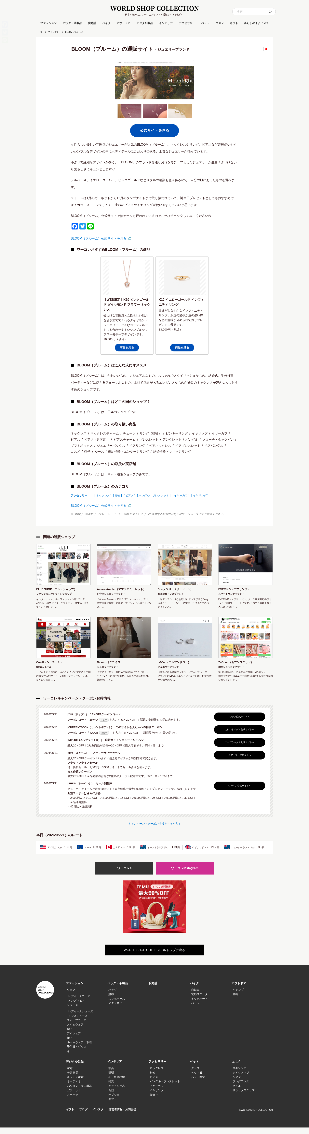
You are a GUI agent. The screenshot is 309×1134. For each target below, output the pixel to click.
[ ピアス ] (129, 495)
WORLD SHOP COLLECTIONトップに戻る (154, 956)
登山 (235, 1000)
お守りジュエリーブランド (111, 599)
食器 (111, 1096)
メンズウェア (76, 1007)
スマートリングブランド (231, 594)
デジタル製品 (144, 23)
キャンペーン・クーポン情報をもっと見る (154, 829)
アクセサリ (115, 1009)
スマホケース (116, 1005)
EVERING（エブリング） (236, 589)
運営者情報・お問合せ (125, 1116)
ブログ (84, 1116)
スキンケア (239, 1074)
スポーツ (72, 1101)
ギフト (234, 23)
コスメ (220, 23)
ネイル (237, 1092)
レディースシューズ (80, 1017)
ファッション (48, 23)
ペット (205, 23)
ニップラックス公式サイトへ (238, 748)
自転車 (195, 996)
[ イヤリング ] (199, 495)
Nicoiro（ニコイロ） (112, 668)
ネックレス (157, 1074)
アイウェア (74, 1039)
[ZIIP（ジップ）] (79, 720)
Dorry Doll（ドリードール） (178, 589)
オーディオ (74, 1088)
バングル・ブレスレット (165, 1088)
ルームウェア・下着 (79, 1048)
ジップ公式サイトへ (238, 723)
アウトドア (123, 23)
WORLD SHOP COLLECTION (154, 8)
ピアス (154, 1083)
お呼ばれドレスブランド (171, 594)
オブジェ (113, 1101)
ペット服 (196, 1079)
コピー (104, 726)
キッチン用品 (116, 1092)
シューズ (72, 1011)
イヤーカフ (157, 1092)
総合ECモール (43, 673)
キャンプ (238, 996)
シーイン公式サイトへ (238, 791)
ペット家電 (198, 1083)
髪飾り (154, 1101)
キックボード (199, 1005)
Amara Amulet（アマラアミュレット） (122, 592)
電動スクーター (200, 1000)
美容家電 (72, 1079)
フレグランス (241, 1088)
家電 (70, 1074)
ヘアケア (238, 1083)
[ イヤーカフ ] (180, 495)
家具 (111, 1074)
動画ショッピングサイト (231, 673)
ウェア (71, 996)
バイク (106, 23)
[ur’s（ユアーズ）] (80, 758)
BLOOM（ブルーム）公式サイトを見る (98, 238)
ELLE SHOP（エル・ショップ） (59, 589)
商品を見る (127, 347)
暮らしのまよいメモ (256, 23)
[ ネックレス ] (102, 495)
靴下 (70, 1044)
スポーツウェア (76, 1026)
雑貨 (111, 1088)
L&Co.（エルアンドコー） (176, 668)
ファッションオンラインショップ (54, 594)
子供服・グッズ (76, 1053)
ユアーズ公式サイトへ (238, 761)
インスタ (99, 1116)
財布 (111, 1000)
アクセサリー (187, 23)
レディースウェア (79, 1002)
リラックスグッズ (244, 1096)
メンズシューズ (77, 1022)
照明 (111, 1079)
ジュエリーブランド (107, 673)
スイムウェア (75, 1031)
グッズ (195, 1074)
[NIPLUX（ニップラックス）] (87, 746)
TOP (41, 32)
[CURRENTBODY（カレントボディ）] (92, 733)
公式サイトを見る (154, 130)
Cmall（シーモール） (51, 668)
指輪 (152, 1079)
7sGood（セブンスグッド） (238, 668)
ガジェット (74, 1096)
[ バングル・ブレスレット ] (154, 495)
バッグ (112, 996)
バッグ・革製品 (72, 23)
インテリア (166, 23)
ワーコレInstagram (184, 874)
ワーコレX (124, 874)
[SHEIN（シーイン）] (82, 789)
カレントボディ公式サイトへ (238, 735)
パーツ (195, 1009)
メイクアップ (241, 1079)
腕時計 (92, 23)
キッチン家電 (75, 1083)
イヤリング (157, 1096)
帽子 (70, 1035)
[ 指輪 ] (117, 495)
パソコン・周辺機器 (79, 1092)
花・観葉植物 (116, 1083)
